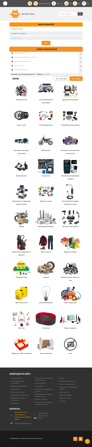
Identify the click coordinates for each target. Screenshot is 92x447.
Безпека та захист (40, 399)
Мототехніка (14, 403)
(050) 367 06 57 (43, 413)
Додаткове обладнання (18, 386)
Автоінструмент (40, 383)
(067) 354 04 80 (43, 416)
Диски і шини (14, 389)
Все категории (61, 78)
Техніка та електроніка (66, 384)
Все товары (76, 78)
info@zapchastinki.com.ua (22, 423)
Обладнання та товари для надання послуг (43, 395)
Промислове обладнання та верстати (68, 388)
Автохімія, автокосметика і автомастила (44, 379)
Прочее (61, 378)
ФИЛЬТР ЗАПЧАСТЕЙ (46, 24)
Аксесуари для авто (16, 392)
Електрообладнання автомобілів (17, 382)
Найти (46, 43)
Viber (40, 418)
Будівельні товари (65, 395)
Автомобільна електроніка (19, 395)
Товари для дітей (64, 398)
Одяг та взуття (63, 392)
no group (61, 401)
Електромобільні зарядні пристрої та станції (43, 403)
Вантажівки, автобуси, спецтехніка (17, 399)
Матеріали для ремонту (67, 381)
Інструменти (39, 386)
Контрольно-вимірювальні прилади (43, 390)
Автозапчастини (15, 378)
